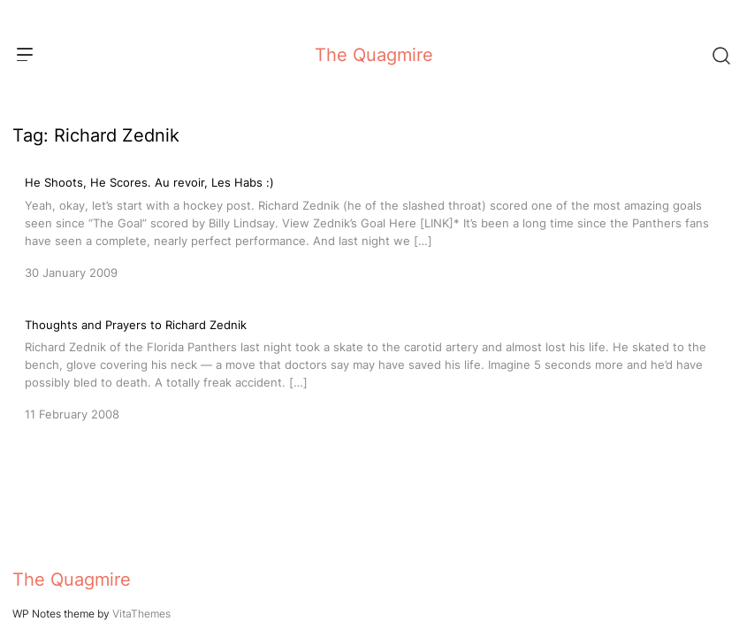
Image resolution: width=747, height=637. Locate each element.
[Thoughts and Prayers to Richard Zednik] (373, 368)
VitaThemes (141, 613)
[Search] (720, 54)
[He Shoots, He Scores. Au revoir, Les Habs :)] (373, 225)
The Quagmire (374, 54)
